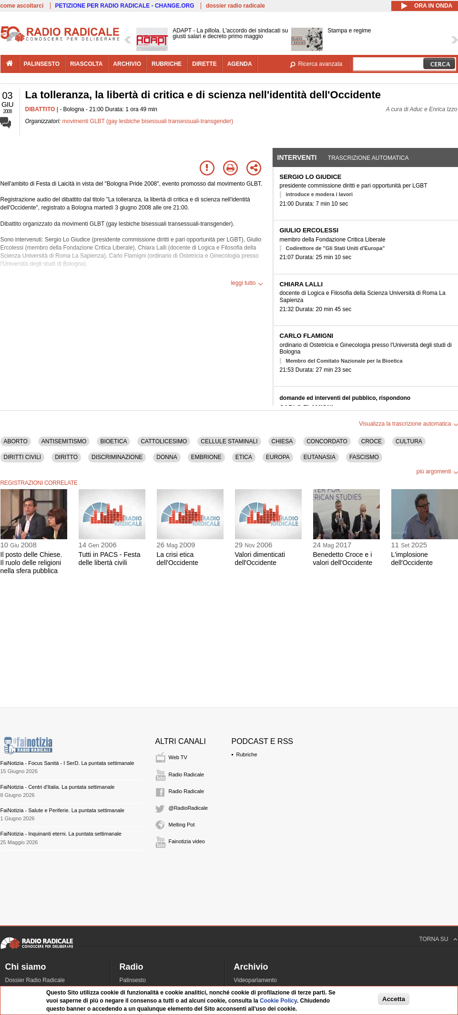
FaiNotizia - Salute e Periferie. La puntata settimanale (62, 810)
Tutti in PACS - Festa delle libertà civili (110, 558)
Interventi (297, 157)
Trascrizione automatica (368, 158)
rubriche (167, 64)
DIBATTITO (40, 109)
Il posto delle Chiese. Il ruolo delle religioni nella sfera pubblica (31, 563)
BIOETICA (113, 441)
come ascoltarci (22, 5)
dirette (204, 64)
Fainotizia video (187, 841)
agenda (239, 64)
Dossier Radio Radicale (35, 980)
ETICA (243, 457)
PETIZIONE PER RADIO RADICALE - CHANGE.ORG (124, 5)
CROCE (371, 441)
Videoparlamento (255, 980)
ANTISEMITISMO (64, 441)
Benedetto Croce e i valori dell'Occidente (343, 558)
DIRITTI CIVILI (22, 457)
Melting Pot (182, 824)
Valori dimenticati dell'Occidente (260, 558)
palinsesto (42, 64)
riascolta (86, 64)
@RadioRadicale (188, 808)
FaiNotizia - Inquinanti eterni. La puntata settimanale (61, 834)
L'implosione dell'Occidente (412, 558)
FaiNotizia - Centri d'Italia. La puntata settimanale (57, 787)
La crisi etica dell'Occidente (178, 558)
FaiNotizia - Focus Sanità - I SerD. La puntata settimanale (67, 763)
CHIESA (282, 441)
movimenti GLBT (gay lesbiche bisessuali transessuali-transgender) (148, 121)
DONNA (166, 457)
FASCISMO (364, 457)
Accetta (393, 999)
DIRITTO (66, 457)
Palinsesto (133, 980)
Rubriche (246, 754)
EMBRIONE (206, 457)
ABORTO (16, 441)
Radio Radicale (186, 774)
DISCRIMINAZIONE (117, 457)
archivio (127, 64)
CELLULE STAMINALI (229, 441)
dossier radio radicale (235, 5)
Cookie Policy (278, 1000)
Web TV (178, 757)
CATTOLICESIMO (164, 441)
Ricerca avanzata (320, 64)
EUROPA (278, 457)
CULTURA (409, 441)
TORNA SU (433, 939)
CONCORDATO (326, 441)
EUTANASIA (320, 457)
